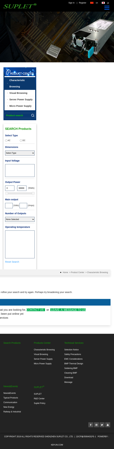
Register (82, 3)
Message (68, 382)
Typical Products (10, 398)
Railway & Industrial (12, 412)
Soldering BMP (71, 368)
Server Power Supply (21, 99)
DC (22, 140)
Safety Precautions (72, 354)
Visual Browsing (18, 93)
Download (68, 377)
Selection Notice (71, 350)
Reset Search (12, 261)
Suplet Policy (39, 403)
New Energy (8, 407)
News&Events (9, 393)
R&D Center (39, 398)
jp (108, 3)
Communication (10, 402)
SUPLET (38, 394)
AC (7, 140)
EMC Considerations (73, 359)
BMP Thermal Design (73, 363)
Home (65, 272)
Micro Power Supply (20, 106)
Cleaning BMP (70, 373)
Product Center (77, 272)
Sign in (71, 3)
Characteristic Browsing (17, 83)
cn (97, 3)
